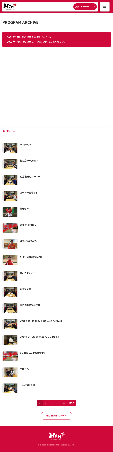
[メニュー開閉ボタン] (105, 6)
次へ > (71, 402)
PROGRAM (41, 41)
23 (64, 402)
